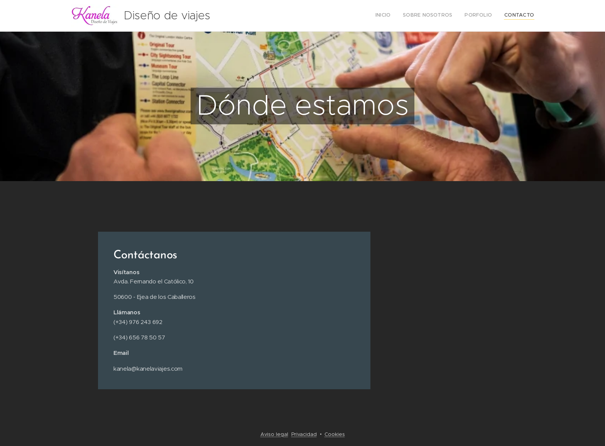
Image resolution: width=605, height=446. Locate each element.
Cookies (334, 434)
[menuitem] (499, 15)
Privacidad (304, 434)
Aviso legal (274, 434)
